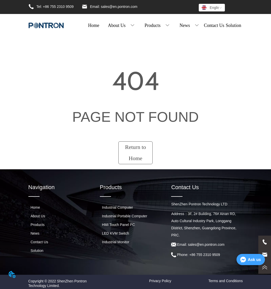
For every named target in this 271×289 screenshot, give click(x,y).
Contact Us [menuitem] (214, 25)
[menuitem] (121, 25)
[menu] (163, 25)
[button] (121, 25)
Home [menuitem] (93, 25)
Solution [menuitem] (233, 25)
